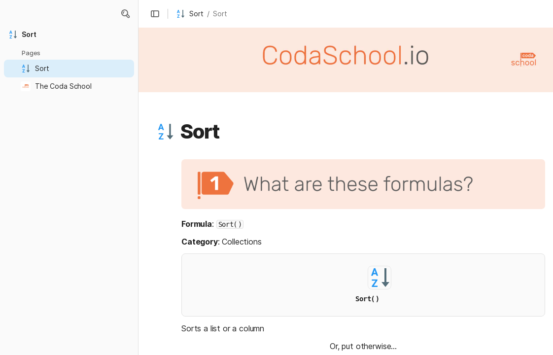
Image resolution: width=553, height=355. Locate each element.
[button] (155, 14)
